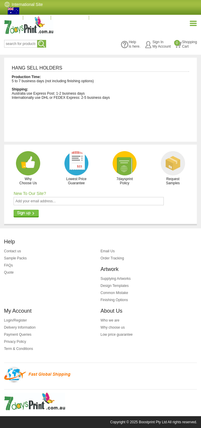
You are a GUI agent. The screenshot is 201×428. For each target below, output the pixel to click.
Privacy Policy (15, 342)
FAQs (8, 265)
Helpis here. (130, 44)
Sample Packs (15, 258)
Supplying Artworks (115, 279)
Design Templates (114, 286)
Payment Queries (18, 334)
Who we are (109, 320)
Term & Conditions (18, 349)
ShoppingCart (185, 44)
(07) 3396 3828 (70, 17)
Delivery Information (20, 327)
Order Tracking (112, 258)
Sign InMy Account (158, 44)
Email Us (107, 251)
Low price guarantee (116, 334)
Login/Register (15, 320)
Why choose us (112, 327)
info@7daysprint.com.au (116, 17)
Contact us (12, 251)
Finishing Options (114, 300)
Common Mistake (114, 293)
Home (12, 17)
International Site (27, 4)
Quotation (37, 17)
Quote (9, 272)
